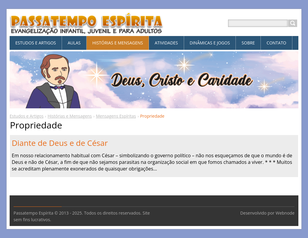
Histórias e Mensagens (70, 116)
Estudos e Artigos (27, 116)
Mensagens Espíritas (116, 116)
